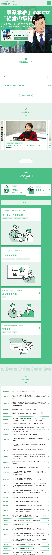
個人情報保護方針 (27, 539)
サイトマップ (17, 539)
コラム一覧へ (26, 161)
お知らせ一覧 (26, 506)
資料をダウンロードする (21, 38)
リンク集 (37, 539)
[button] (47, 77)
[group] (26, 135)
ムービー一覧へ (26, 95)
